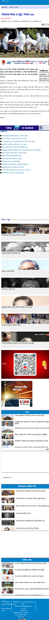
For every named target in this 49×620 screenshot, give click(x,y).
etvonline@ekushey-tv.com (25, 607)
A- (45, 24)
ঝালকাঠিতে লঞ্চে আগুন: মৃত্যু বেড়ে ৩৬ (13, 173)
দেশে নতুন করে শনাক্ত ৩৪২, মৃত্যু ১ (12, 159)
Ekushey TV (7, 477)
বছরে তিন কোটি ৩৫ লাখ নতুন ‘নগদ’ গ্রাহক (14, 144)
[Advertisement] (23, 201)
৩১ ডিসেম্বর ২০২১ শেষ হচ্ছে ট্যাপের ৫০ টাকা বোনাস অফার (18, 142)
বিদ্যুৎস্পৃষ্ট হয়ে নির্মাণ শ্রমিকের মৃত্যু (11, 156)
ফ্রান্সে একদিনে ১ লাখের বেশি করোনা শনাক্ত (14, 139)
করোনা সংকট (13, 7)
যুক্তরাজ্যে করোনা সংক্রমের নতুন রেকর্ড (13, 167)
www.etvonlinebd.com (8, 604)
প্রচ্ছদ (4, 7)
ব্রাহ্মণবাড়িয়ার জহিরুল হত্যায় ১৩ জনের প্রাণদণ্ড (15, 136)
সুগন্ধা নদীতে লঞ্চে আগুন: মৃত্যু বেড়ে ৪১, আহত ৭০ (16, 170)
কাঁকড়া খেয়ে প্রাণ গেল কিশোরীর (11, 161)
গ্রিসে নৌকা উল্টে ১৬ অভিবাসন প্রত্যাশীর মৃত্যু (15, 147)
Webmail (23, 610)
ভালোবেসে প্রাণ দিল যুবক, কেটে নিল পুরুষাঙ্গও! (15, 164)
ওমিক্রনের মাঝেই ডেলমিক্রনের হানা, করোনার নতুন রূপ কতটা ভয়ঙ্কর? (21, 150)
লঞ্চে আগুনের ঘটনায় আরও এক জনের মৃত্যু (14, 153)
